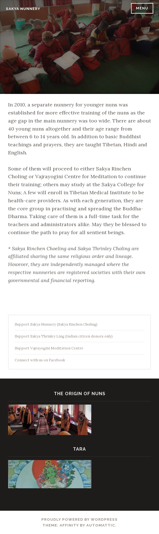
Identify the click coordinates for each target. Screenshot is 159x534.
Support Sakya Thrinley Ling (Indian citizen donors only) (64, 336)
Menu (142, 8)
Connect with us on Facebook (40, 360)
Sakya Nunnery (23, 9)
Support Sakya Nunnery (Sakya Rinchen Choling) (56, 324)
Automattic (100, 525)
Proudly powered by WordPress (79, 519)
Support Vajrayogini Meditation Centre (49, 348)
